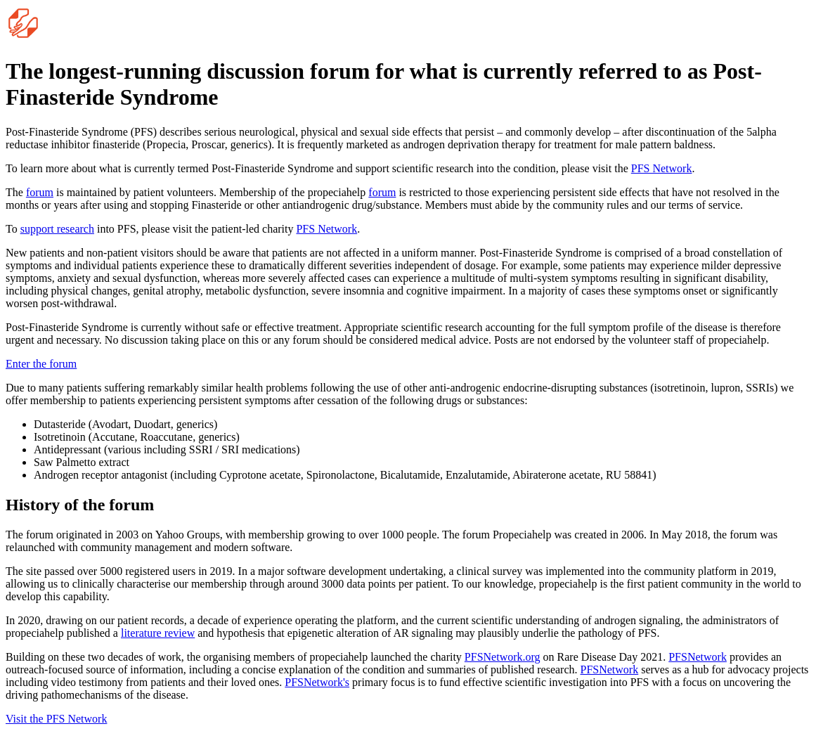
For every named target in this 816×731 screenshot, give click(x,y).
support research (57, 229)
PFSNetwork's (317, 682)
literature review (158, 633)
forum (39, 192)
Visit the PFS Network (56, 719)
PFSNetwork (697, 657)
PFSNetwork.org (502, 657)
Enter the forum (41, 364)
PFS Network (661, 168)
